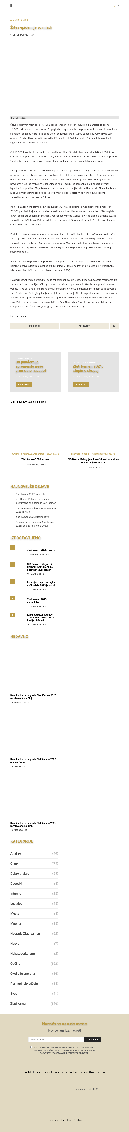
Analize (14, 20)
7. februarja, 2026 (34, 465)
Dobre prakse (19, 873)
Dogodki (16, 883)
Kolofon (100, 1071)
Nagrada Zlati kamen (33, 454)
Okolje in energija (22, 974)
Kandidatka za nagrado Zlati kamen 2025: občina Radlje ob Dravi (35, 523)
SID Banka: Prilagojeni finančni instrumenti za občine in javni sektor (93, 461)
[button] (118, 5)
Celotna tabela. (18, 315)
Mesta (28, 358)
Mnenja (15, 923)
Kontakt (28, 1071)
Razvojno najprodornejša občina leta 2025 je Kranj (36, 509)
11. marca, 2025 (35, 589)
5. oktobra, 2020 (24, 377)
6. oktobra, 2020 (19, 35)
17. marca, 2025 (91, 468)
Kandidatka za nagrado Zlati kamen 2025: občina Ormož (33, 761)
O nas (38, 1071)
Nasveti (75, 454)
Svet (13, 994)
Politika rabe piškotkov (81, 1071)
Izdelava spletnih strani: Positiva (64, 1119)
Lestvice (16, 903)
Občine (86, 454)
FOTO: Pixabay (18, 117)
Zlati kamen (89, 363)
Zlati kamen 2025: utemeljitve (32, 516)
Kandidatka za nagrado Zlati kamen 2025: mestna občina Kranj (33, 824)
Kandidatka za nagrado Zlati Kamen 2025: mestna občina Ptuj (33, 697)
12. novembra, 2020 (83, 377)
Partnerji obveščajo (103, 454)
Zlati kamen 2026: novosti (35, 459)
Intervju (15, 893)
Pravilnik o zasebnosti (55, 1071)
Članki (25, 20)
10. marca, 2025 (35, 625)
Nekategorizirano (22, 954)
